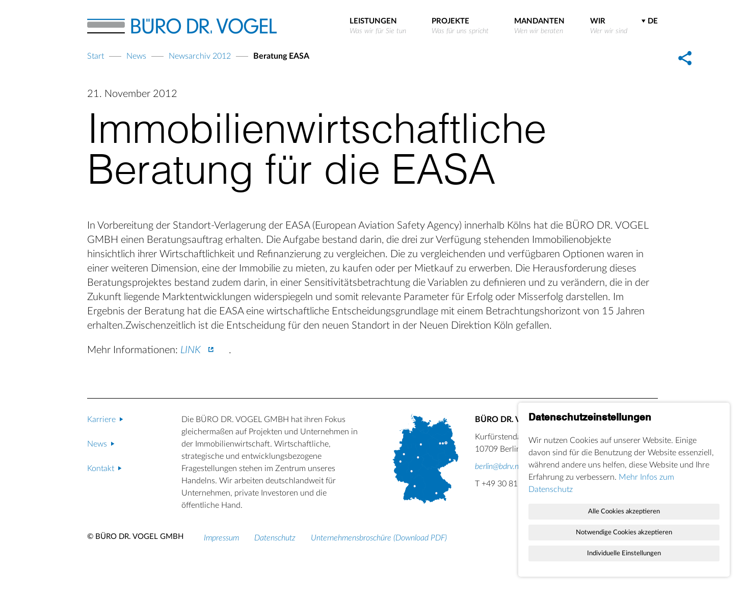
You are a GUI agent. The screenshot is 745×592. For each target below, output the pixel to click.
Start (95, 56)
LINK (190, 350)
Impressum (221, 538)
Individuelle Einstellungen (624, 553)
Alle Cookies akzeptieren (624, 511)
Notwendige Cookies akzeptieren (624, 532)
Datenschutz (275, 538)
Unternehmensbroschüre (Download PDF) (379, 538)
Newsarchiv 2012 (200, 56)
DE (653, 21)
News (136, 56)
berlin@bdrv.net (500, 466)
